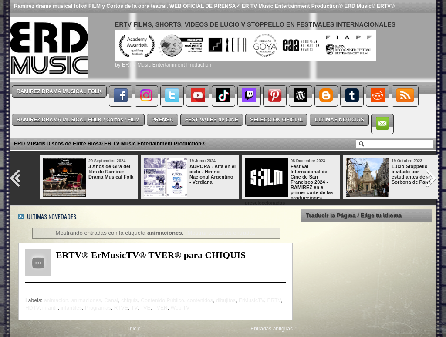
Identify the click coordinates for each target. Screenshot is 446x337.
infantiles (71, 308)
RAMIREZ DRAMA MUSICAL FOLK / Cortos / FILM (78, 120)
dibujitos (226, 300)
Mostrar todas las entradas (221, 232)
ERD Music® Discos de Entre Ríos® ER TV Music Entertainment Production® (109, 144)
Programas (98, 308)
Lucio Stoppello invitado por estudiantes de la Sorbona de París (411, 174)
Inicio (134, 329)
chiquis (129, 300)
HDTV (32, 308)
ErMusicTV (251, 300)
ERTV (274, 300)
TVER (160, 308)
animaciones (86, 300)
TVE (145, 308)
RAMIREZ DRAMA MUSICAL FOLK (59, 91)
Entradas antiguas (271, 329)
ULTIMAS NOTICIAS (339, 120)
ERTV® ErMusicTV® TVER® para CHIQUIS (151, 255)
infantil (50, 308)
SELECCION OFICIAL (276, 120)
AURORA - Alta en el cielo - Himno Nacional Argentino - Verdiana (212, 174)
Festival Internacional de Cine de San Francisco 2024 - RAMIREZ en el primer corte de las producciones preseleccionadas (289, 185)
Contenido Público (162, 300)
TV (134, 308)
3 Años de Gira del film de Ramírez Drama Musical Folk (110, 171)
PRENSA (162, 120)
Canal (111, 300)
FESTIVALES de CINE (211, 120)
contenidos (200, 300)
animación (56, 300)
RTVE (121, 308)
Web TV (180, 308)
